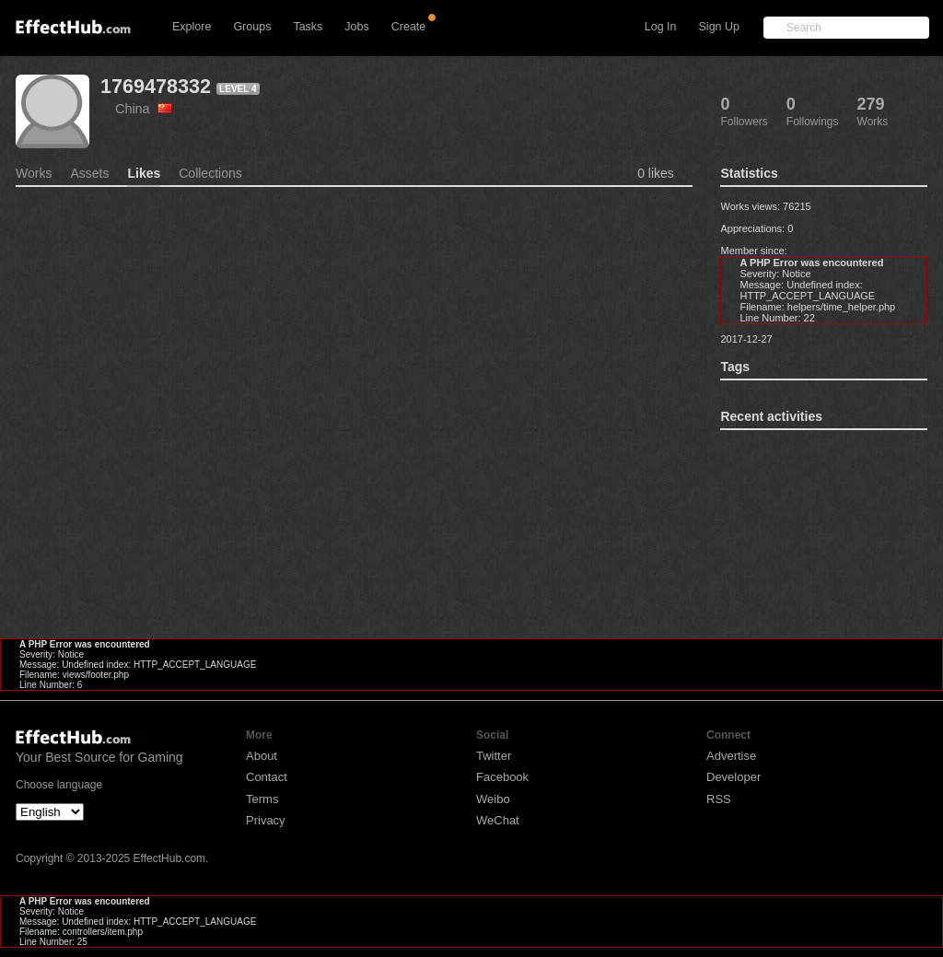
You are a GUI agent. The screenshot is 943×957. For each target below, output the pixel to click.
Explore (191, 26)
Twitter (493, 756)
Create (408, 26)
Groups (252, 26)
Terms (262, 799)
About (261, 756)
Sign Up (719, 26)
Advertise (731, 756)
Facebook (502, 777)
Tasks (307, 26)
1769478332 (155, 86)
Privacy (265, 820)
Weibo (493, 799)
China (143, 108)
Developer (733, 777)
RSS (718, 799)
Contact (266, 777)
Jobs (356, 26)
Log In (661, 26)
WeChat (497, 820)
